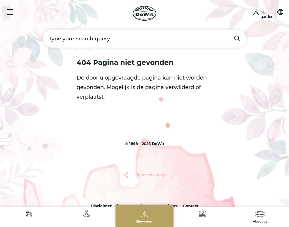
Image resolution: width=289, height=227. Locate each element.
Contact (190, 206)
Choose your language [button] (280, 11)
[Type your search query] (144, 39)
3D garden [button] (267, 14)
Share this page (151, 175)
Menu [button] (9, 11)
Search (237, 39)
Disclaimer (101, 206)
